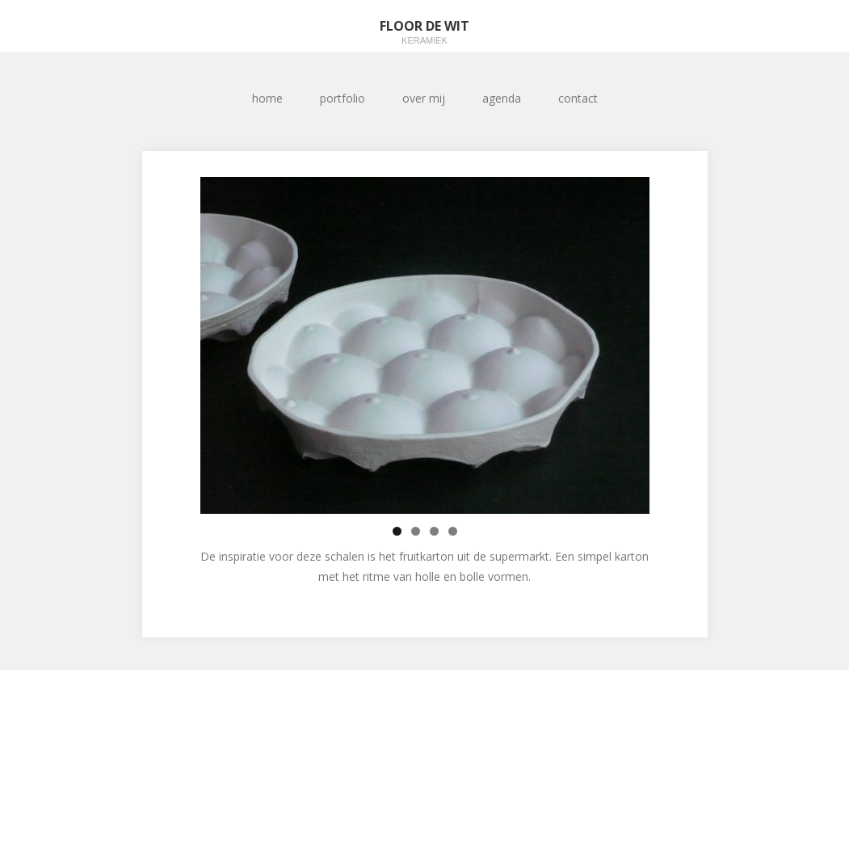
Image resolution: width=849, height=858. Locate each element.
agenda (501, 98)
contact (578, 98)
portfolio (342, 98)
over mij (423, 98)
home (267, 98)
